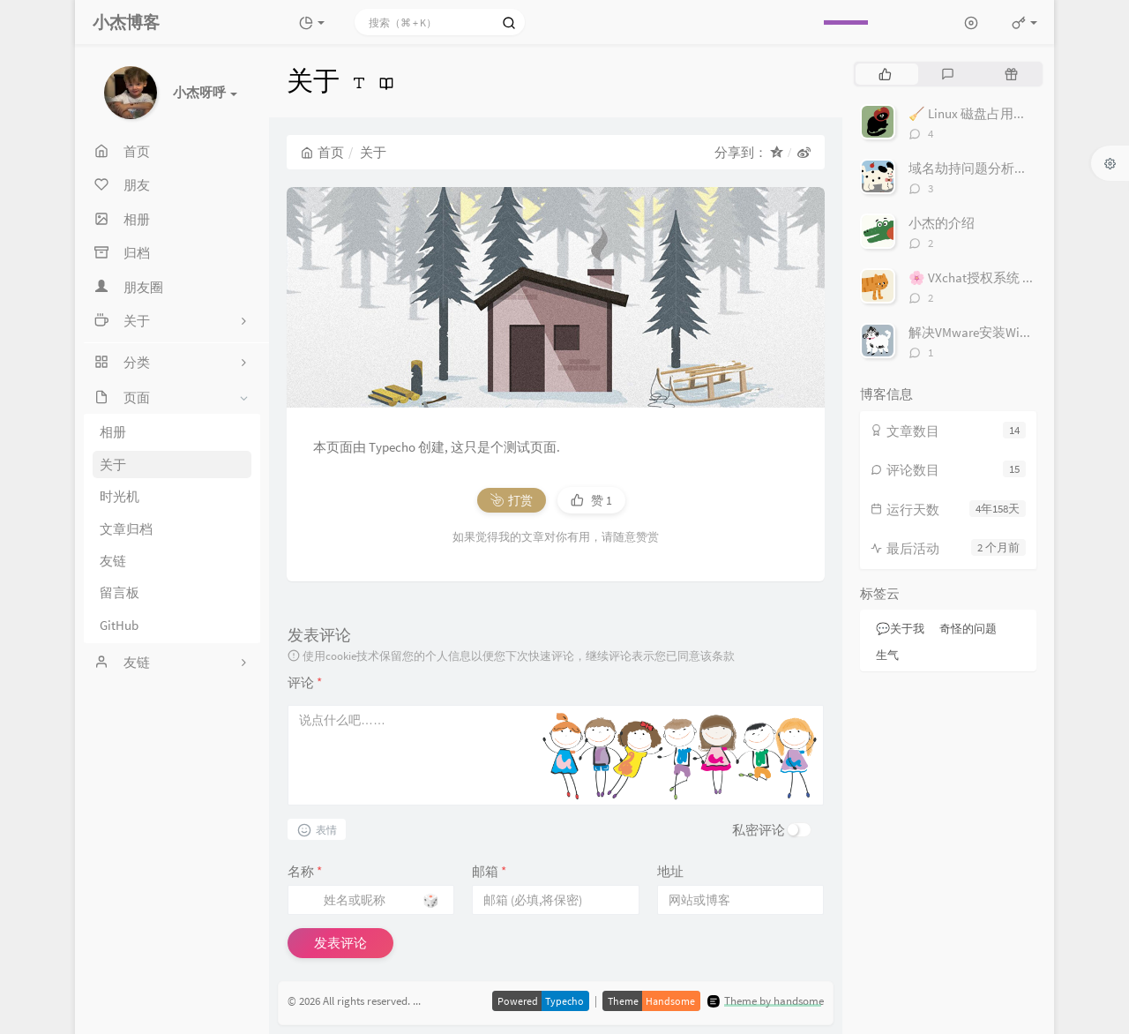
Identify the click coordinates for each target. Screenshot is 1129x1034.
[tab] (885, 74)
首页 (322, 152)
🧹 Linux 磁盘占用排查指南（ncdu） (1014, 113)
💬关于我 (900, 628)
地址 (670, 871)
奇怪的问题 (968, 628)
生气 (887, 655)
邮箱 (489, 871)
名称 (305, 871)
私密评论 (758, 829)
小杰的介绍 (941, 222)
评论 (305, 682)
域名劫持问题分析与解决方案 (994, 168)
